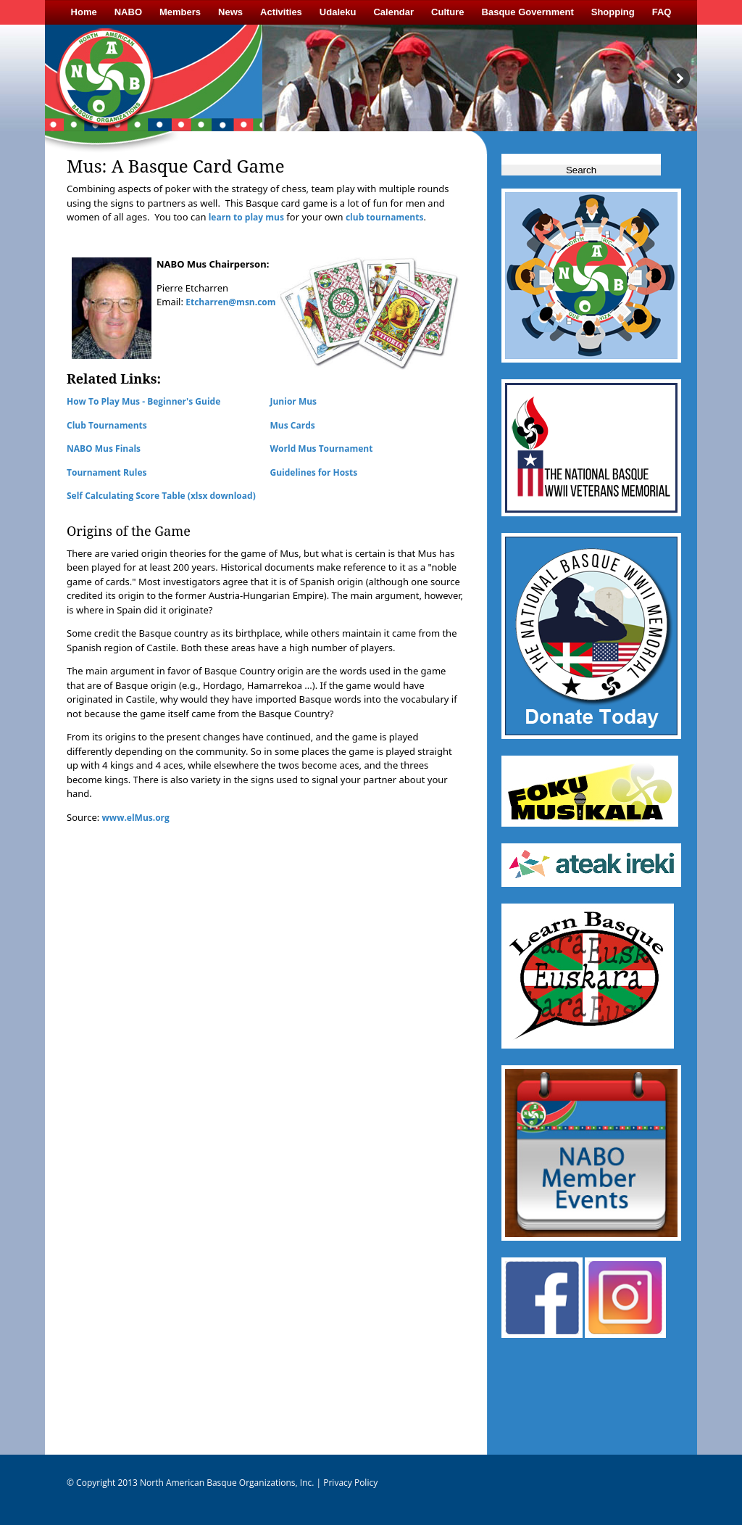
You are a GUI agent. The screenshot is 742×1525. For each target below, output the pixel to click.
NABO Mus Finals (104, 448)
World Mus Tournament (321, 448)
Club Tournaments (107, 425)
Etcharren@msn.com (230, 302)
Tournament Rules (106, 472)
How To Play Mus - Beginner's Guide (143, 401)
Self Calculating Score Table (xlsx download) (161, 495)
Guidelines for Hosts (314, 472)
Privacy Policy (349, 1482)
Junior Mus (293, 401)
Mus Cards (292, 425)
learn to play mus (245, 217)
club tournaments (384, 217)
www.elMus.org (136, 817)
